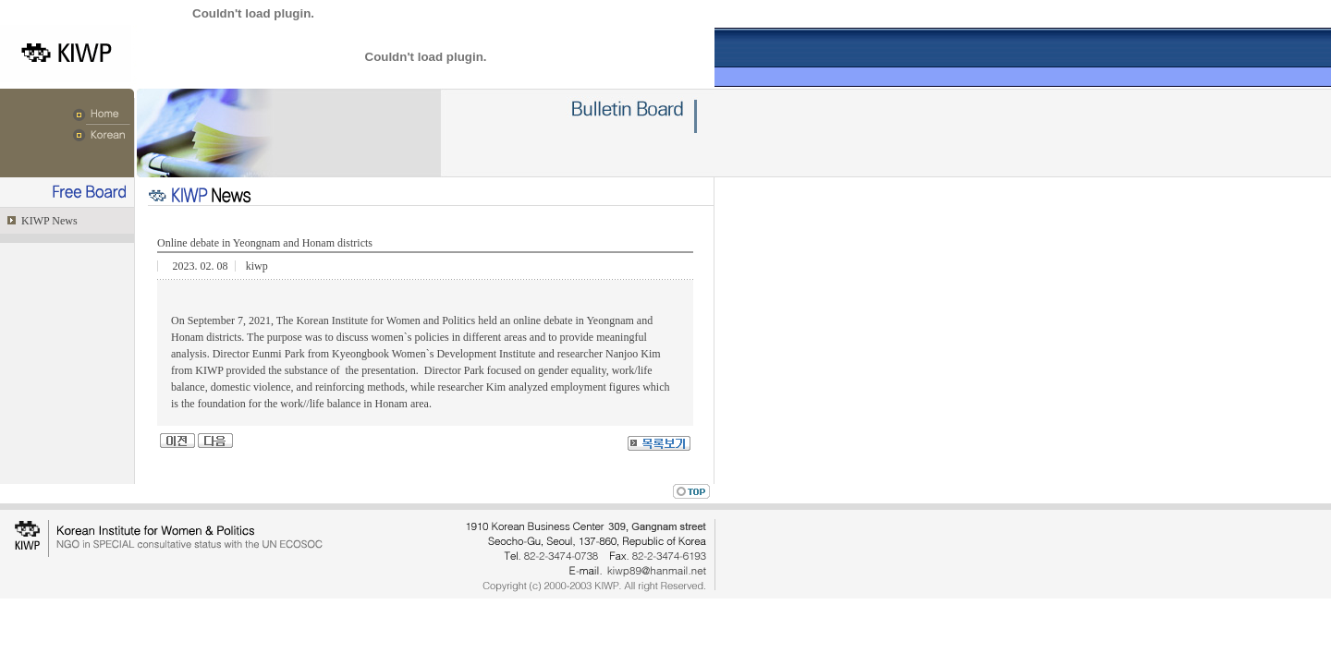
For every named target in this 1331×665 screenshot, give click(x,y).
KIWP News (48, 220)
